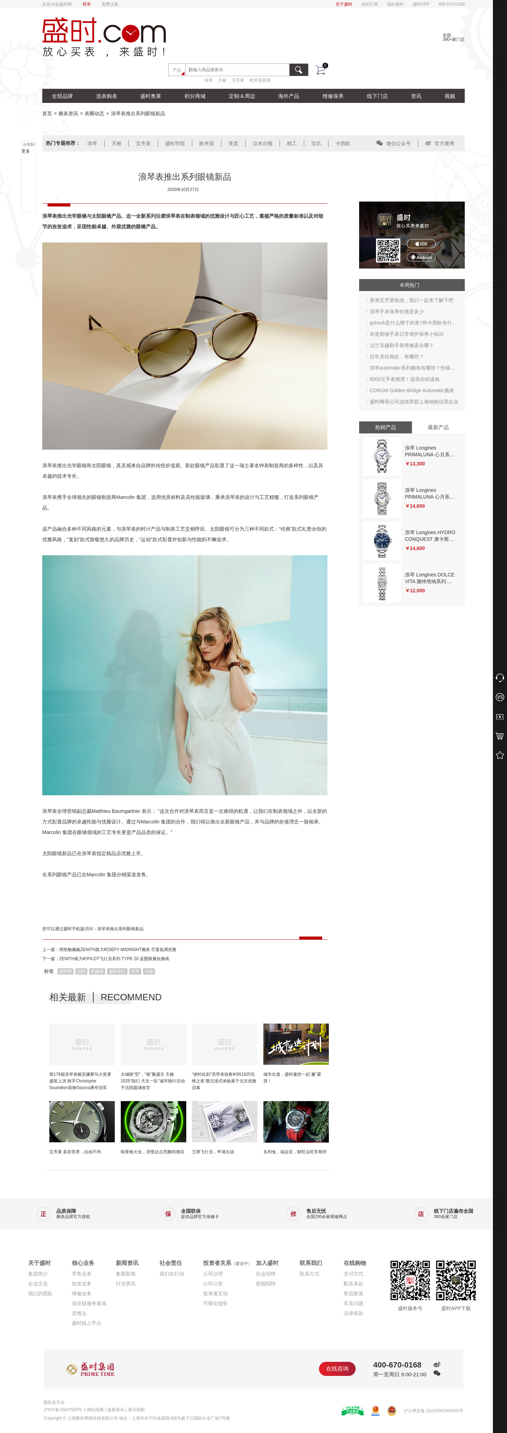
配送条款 (353, 1283)
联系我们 (311, 1263)
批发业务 (82, 1283)
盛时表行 (117, 971)
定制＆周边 (242, 96)
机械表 (97, 971)
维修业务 (82, 1293)
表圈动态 (94, 113)
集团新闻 (126, 1274)
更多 (25, 151)
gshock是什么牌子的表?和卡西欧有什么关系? (413, 324)
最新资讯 (115, 1409)
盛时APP (421, 4)
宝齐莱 (238, 80)
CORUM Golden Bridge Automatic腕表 (412, 390)
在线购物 (355, 1263)
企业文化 (38, 1283)
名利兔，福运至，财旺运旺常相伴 (295, 1151)
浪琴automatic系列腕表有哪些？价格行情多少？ (412, 369)
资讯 (416, 96)
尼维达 (79, 1313)
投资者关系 (227, 1263)
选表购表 (106, 96)
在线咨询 (337, 1369)
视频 (450, 96)
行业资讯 (126, 1283)
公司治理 (213, 1274)
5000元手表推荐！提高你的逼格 (405, 379)
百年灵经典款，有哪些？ (397, 356)
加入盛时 (267, 1263)
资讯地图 (136, 1409)
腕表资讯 (68, 113)
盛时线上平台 (86, 1323)
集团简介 (38, 1274)
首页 (47, 113)
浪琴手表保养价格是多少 (397, 311)
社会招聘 (266, 1274)
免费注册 (109, 4)
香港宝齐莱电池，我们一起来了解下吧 (411, 300)
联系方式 (309, 1274)
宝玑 (316, 143)
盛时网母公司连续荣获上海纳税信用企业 (414, 401)
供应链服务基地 (89, 1303)
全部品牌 (62, 96)
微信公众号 (393, 143)
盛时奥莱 (150, 96)
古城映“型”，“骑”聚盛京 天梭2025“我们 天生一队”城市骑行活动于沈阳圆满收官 (153, 1081)
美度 (233, 143)
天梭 (222, 80)
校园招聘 (266, 1283)
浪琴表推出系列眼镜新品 (120, 928)
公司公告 (213, 1283)
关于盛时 (344, 4)
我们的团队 (40, 1293)
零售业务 (82, 1274)
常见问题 (353, 1303)
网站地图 (95, 1409)
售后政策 (353, 1293)
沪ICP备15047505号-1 (65, 1409)
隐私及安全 (54, 1402)
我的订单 (369, 4)
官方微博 (439, 143)
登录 (86, 4)
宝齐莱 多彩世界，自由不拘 (75, 1151)
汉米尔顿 (263, 143)
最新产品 (438, 427)
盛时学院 (175, 143)
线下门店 (377, 96)
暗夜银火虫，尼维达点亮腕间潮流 (152, 1151)
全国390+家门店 (454, 37)
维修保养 (333, 96)
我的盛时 (395, 4)
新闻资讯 (127, 1263)
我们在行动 (171, 1274)
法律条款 (353, 1313)
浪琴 (208, 80)
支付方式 (353, 1274)
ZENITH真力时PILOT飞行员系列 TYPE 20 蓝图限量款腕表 (114, 958)
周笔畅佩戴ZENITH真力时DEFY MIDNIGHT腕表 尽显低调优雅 (117, 949)
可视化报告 (215, 1303)
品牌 (81, 971)
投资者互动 (215, 1293)
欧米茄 (206, 143)
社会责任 (170, 1263)
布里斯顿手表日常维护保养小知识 (407, 334)
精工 (292, 143)
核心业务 (83, 1263)
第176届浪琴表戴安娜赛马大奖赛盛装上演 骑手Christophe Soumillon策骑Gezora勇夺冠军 (80, 1081)
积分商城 (195, 96)
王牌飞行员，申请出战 (213, 1151)
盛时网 (65, 971)
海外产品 (288, 96)
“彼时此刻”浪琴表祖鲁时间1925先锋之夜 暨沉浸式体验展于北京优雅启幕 (224, 1081)
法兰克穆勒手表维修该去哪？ (402, 345)
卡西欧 (343, 143)
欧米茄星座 (260, 80)
